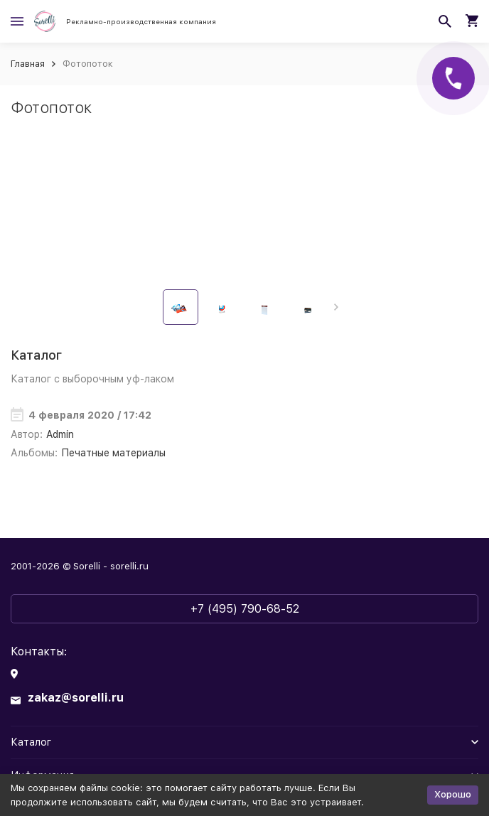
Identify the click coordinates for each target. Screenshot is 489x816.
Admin (60, 434)
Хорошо (452, 794)
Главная (28, 63)
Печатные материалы (113, 452)
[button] (336, 307)
